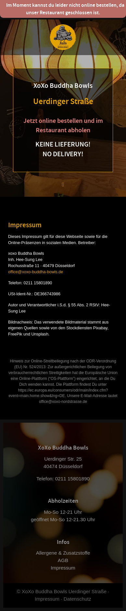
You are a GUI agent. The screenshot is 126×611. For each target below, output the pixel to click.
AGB (63, 560)
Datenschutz (77, 599)
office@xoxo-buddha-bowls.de (35, 272)
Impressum (63, 567)
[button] (63, 184)
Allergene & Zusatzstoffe (63, 553)
